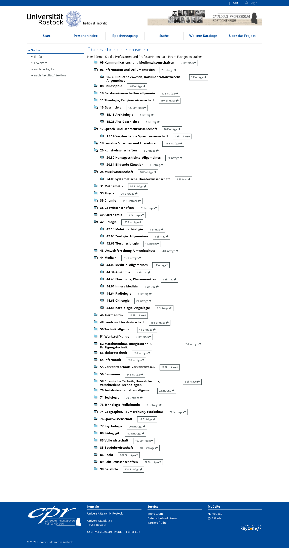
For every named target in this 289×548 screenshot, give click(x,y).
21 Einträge (177, 412)
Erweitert (40, 63)
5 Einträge (192, 381)
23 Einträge (169, 367)
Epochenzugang (125, 36)
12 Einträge (170, 93)
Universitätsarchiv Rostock (105, 513)
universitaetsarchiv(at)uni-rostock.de (115, 532)
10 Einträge (148, 172)
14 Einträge (147, 419)
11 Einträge (137, 315)
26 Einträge (137, 426)
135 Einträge (132, 222)
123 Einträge (137, 108)
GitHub (214, 518)
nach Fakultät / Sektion (50, 75)
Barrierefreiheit (158, 523)
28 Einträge (172, 129)
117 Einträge (132, 201)
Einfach (39, 57)
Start (235, 3)
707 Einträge (132, 258)
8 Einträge (151, 150)
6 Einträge (182, 136)
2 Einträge (188, 63)
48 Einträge (137, 86)
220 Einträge (133, 469)
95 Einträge (193, 344)
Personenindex (86, 36)
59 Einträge (142, 353)
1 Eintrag (147, 115)
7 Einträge (174, 158)
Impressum (155, 514)
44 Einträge (147, 329)
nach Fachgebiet (45, 69)
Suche (164, 36)
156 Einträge (160, 322)
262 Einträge (129, 455)
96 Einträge (138, 186)
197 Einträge (170, 100)
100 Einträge (149, 448)
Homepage (215, 514)
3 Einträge (154, 405)
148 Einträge (173, 143)
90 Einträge (129, 193)
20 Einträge (170, 251)
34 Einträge (135, 374)
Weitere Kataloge (203, 36)
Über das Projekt (242, 36)
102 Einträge (144, 440)
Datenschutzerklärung (162, 518)
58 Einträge (136, 360)
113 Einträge (135, 433)
